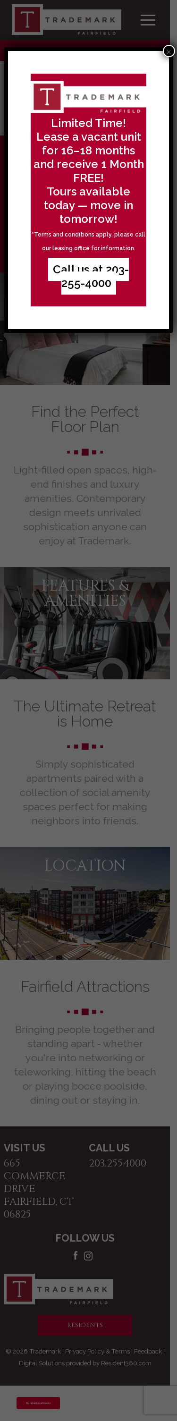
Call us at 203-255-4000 (91, 276)
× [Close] (168, 51)
